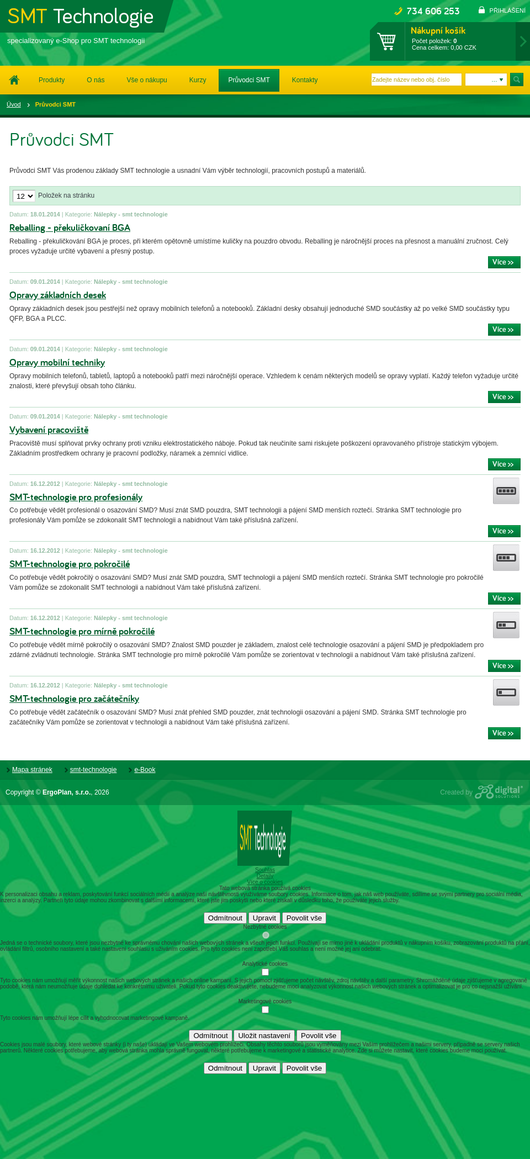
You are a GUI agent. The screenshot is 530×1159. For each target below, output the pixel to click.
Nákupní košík (438, 30)
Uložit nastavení (264, 1035)
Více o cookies (265, 882)
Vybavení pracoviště (48, 430)
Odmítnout (225, 918)
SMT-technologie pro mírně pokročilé (82, 631)
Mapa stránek (32, 770)
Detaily (265, 876)
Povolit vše (304, 918)
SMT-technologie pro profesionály (75, 497)
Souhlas (265, 870)
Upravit (264, 918)
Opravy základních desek (57, 295)
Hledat (517, 79)
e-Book (144, 770)
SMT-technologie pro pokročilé (69, 564)
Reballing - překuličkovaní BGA (69, 228)
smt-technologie (93, 770)
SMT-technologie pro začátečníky (74, 699)
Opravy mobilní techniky (57, 362)
